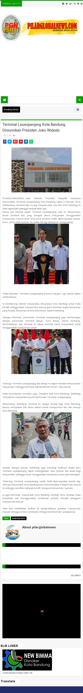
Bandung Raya (18, 518)
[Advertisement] (41, 69)
